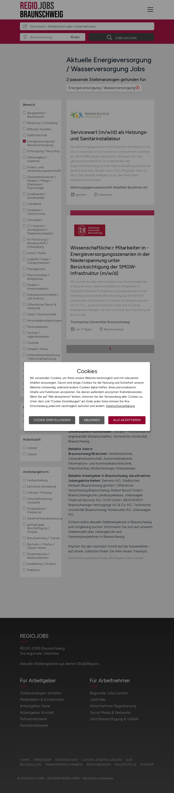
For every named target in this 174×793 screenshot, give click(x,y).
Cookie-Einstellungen (52, 420)
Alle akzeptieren (127, 420)
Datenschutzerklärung (120, 406)
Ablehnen (92, 420)
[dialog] (87, 396)
